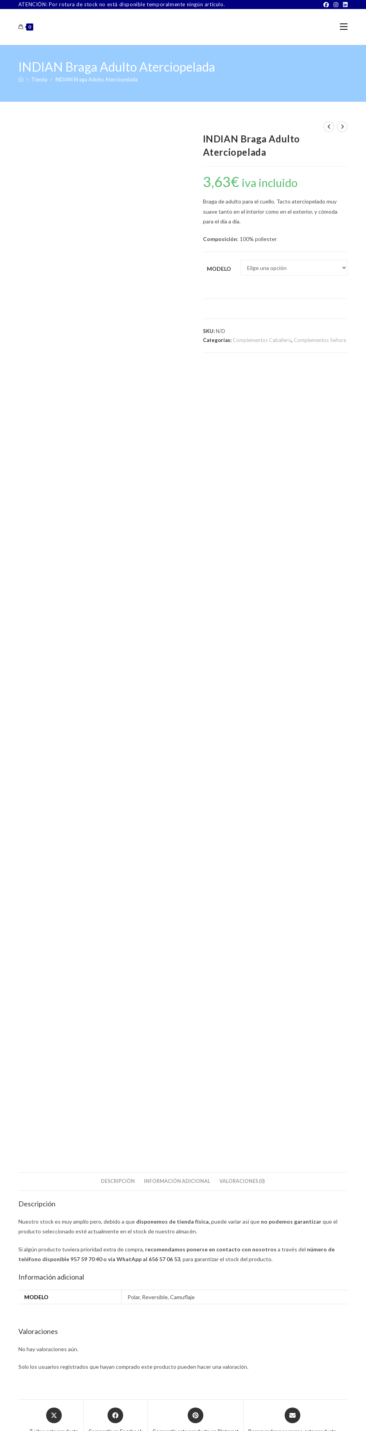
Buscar (328, 967)
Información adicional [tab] (177, 388)
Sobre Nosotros (97, 1415)
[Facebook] (326, 5)
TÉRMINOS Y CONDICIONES (175, 1415)
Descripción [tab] (118, 388)
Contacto (129, 1415)
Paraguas (295, 843)
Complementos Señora (320, 340)
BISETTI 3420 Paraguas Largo (295, 853)
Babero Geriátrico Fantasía (183, 848)
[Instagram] (336, 5)
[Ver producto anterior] (328, 126)
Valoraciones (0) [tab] (242, 388)
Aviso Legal (223, 1415)
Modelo (219, 268)
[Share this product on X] (54, 628)
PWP (210, 1426)
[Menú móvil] (344, 27)
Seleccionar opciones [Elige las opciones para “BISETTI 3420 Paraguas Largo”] (275, 890)
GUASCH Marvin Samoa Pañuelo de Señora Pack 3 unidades (71, 852)
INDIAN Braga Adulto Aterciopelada (96, 79)
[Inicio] (20, 79)
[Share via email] (292, 628)
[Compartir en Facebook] (115, 628)
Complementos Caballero (262, 340)
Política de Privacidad (263, 1415)
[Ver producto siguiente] (342, 126)
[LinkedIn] (344, 5)
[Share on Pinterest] (195, 628)
